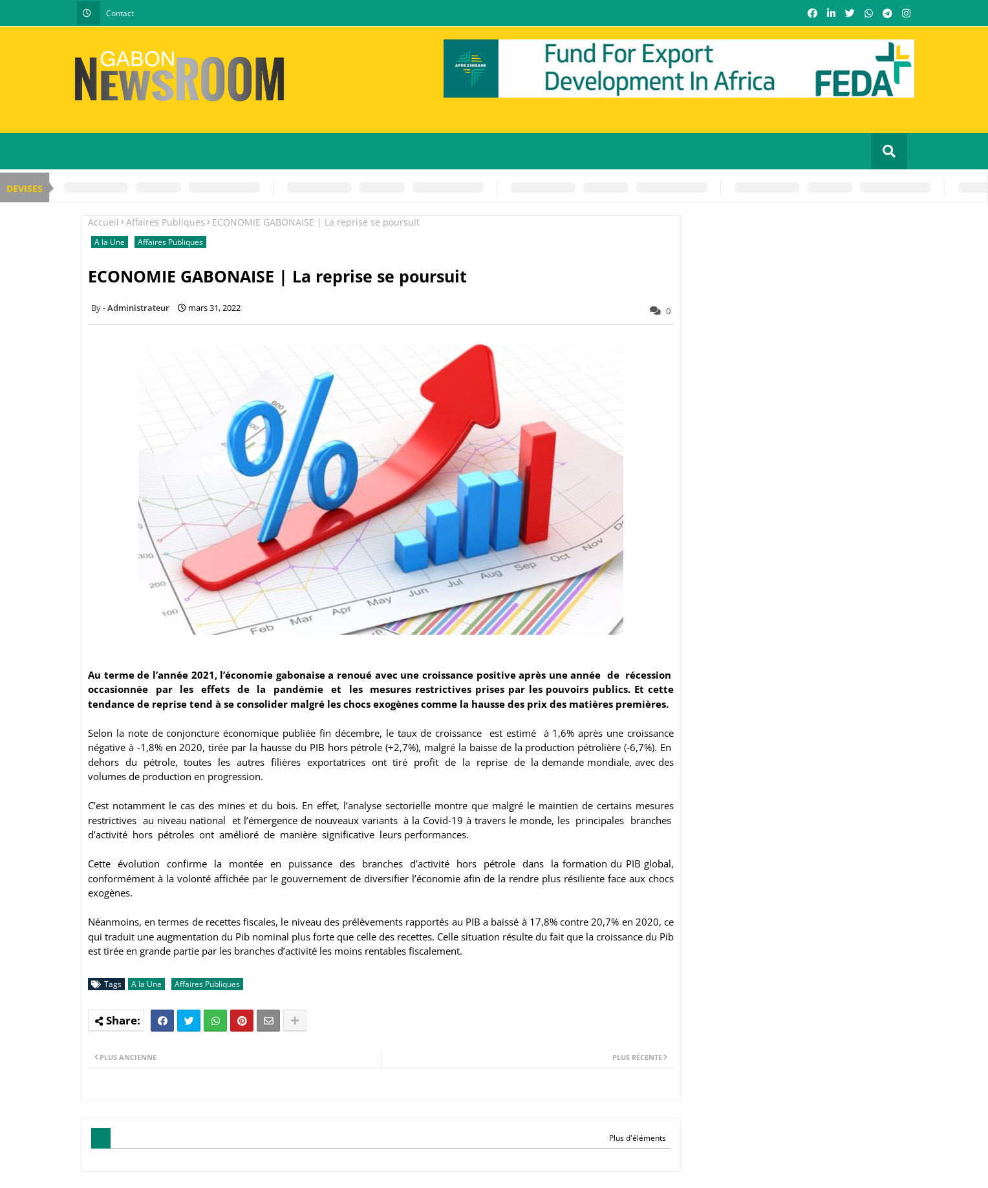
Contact (120, 13)
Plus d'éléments (637, 1137)
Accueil (103, 222)
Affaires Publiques (165, 222)
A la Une (109, 242)
